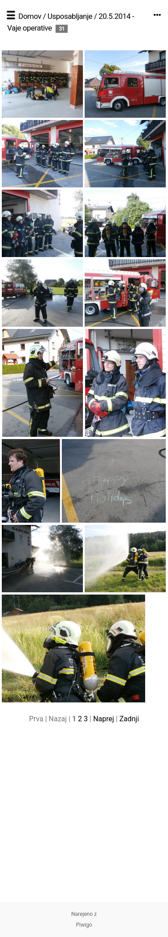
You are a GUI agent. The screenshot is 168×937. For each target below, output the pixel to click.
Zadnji (129, 719)
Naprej (103, 719)
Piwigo (84, 925)
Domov (29, 16)
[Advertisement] (84, 817)
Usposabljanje (69, 16)
